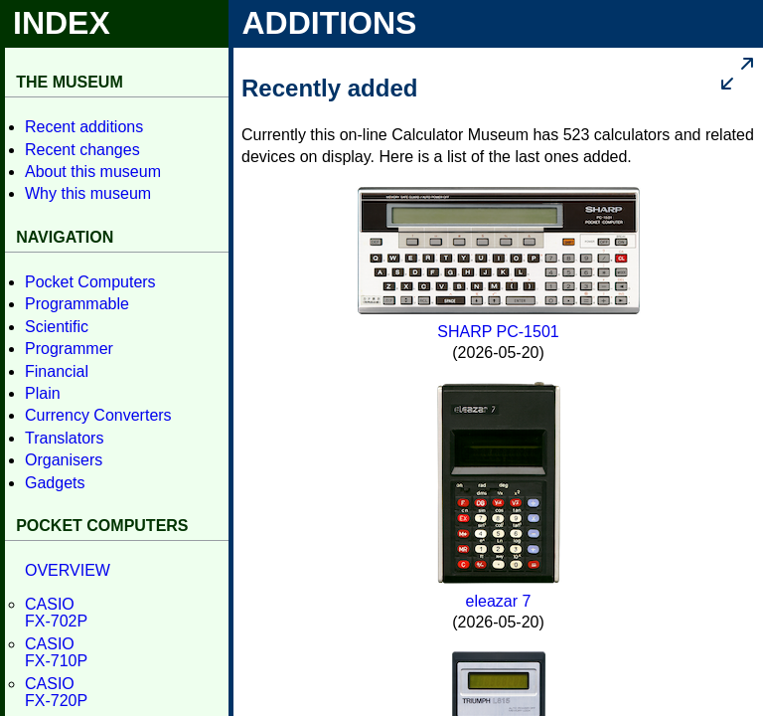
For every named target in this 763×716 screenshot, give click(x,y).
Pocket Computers (90, 281)
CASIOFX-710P (56, 652)
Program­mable (77, 303)
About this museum (93, 171)
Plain (43, 393)
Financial (56, 371)
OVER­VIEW (67, 570)
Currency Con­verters (98, 415)
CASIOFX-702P (56, 613)
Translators (64, 438)
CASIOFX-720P (56, 692)
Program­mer (69, 348)
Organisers (63, 459)
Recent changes (82, 149)
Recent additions (84, 126)
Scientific (56, 326)
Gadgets (54, 482)
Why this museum (88, 193)
